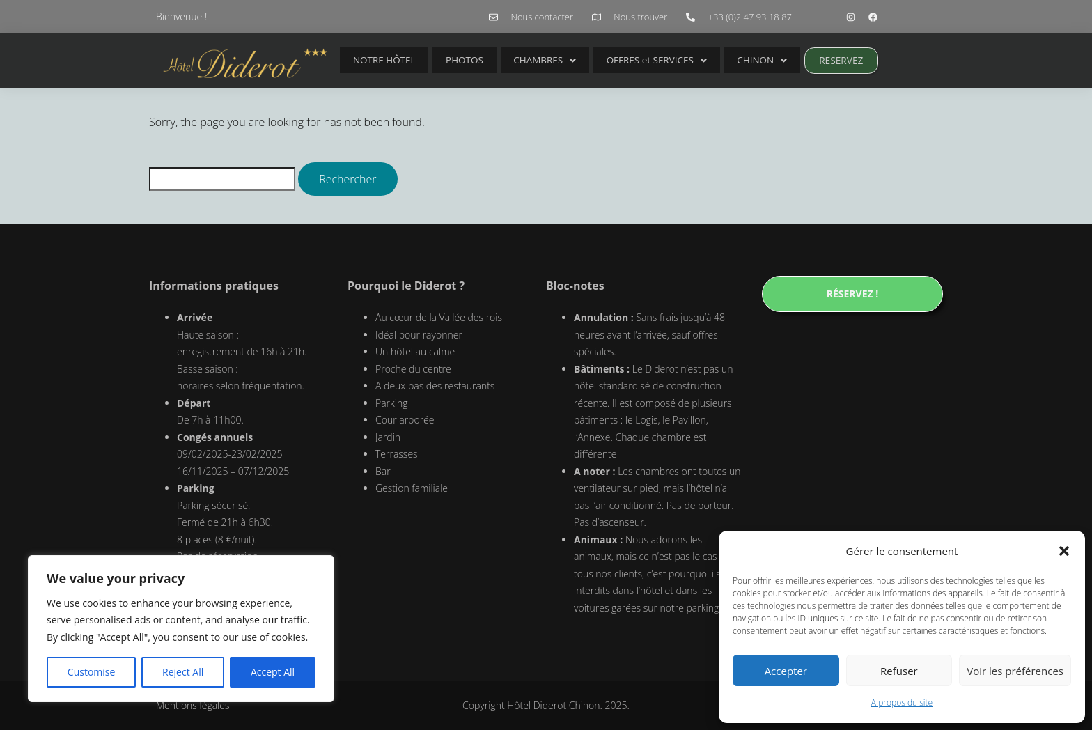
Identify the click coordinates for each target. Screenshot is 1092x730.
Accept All (273, 671)
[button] (1064, 551)
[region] (181, 629)
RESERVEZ (797, 60)
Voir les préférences (1015, 671)
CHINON (724, 60)
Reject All (182, 671)
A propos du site (902, 702)
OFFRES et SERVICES (626, 60)
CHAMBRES (522, 60)
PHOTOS (451, 60)
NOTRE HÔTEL (380, 60)
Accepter (786, 671)
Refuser (899, 671)
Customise (92, 671)
